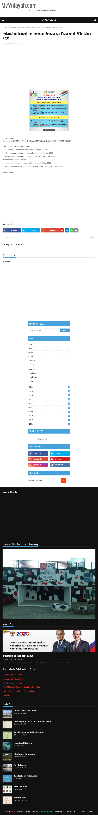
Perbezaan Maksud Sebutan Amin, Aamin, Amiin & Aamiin (32, 721)
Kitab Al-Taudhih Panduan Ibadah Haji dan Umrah (22, 687)
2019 (49, 416)
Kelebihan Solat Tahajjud (12, 683)
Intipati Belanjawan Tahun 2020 (18, 655)
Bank (31, 348)
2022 (49, 403)
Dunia (31, 357)
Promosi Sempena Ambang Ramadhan (18, 691)
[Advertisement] (49, 67)
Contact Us (91, 811)
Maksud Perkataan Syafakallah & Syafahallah (29, 732)
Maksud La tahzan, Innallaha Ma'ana (25, 776)
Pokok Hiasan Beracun (21, 787)
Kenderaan (33, 373)
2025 (49, 391)
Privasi (69, 811)
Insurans (32, 369)
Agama (31, 344)
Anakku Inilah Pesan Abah (13, 679)
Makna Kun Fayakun (20, 797)
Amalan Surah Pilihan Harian (23, 743)
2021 (49, 408)
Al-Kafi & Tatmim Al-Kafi (12, 675)
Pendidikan (12, 28)
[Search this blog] (44, 330)
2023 (49, 399)
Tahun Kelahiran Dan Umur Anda (24, 754)
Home (5, 28)
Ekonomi (32, 361)
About (83, 811)
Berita (31, 353)
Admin (6, 44)
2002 (49, 424)
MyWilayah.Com (21, 811)
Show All (6, 695)
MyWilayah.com (49, 20)
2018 (49, 420)
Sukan (31, 381)
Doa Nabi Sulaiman (20, 765)
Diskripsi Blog (59, 811)
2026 (49, 387)
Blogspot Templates (46, 811)
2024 (49, 395)
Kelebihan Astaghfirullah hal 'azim (25, 710)
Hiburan (32, 365)
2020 (49, 412)
